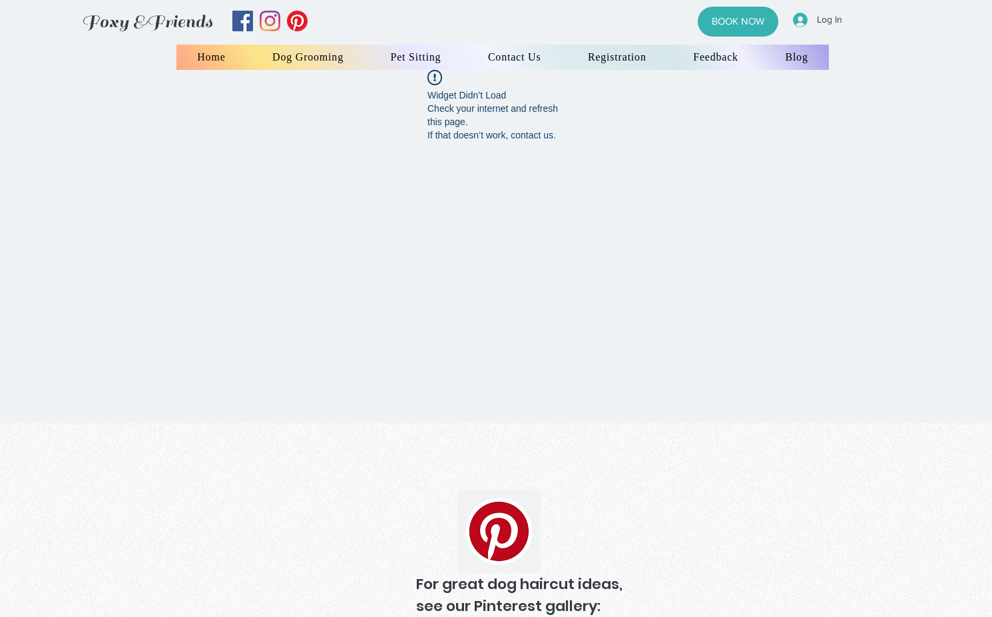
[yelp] (297, 21)
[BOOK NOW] (738, 22)
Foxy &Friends (147, 21)
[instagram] (270, 21)
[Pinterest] (499, 531)
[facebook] (242, 21)
